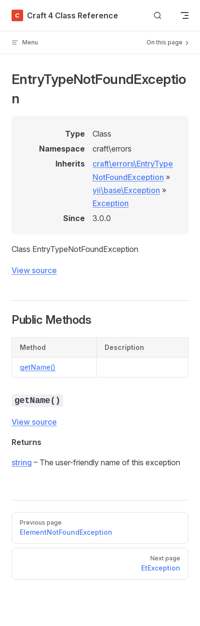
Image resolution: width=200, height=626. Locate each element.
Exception (111, 203)
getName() (37, 367)
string (22, 462)
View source (34, 270)
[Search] (157, 15)
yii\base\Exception (126, 190)
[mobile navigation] (184, 15)
